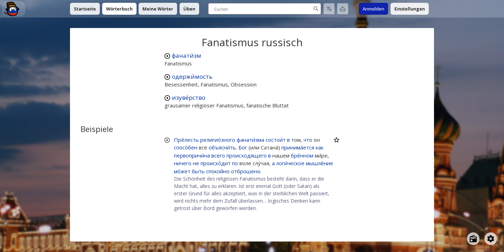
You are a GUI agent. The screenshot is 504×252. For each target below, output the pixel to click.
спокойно (218, 171)
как (319, 147)
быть (198, 171)
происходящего (246, 155)
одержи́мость (192, 76)
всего (218, 155)
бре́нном (302, 155)
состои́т (276, 139)
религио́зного (217, 139)
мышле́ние (319, 163)
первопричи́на (192, 155)
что (307, 139)
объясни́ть (222, 147)
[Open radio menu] (473, 238)
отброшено (245, 171)
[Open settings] (490, 238)
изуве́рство (188, 97)
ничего (182, 163)
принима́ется (297, 147)
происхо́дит (216, 163)
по (235, 163)
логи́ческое (290, 163)
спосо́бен (185, 147)
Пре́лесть (186, 139)
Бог (242, 147)
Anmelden (373, 9)
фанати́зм (186, 55)
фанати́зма (250, 139)
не (196, 163)
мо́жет (182, 171)
